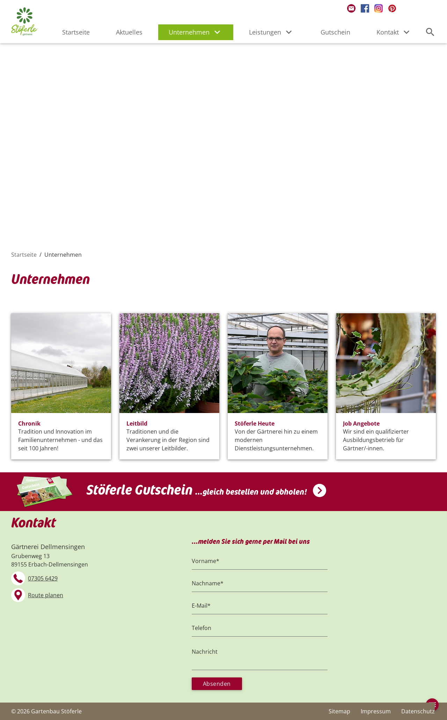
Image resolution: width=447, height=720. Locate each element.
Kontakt (394, 32)
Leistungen (271, 32)
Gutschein (335, 32)
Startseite (76, 32)
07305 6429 (43, 578)
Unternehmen (196, 32)
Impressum (376, 711)
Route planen (45, 595)
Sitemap (339, 711)
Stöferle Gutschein (196, 490)
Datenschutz (418, 711)
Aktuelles (129, 32)
